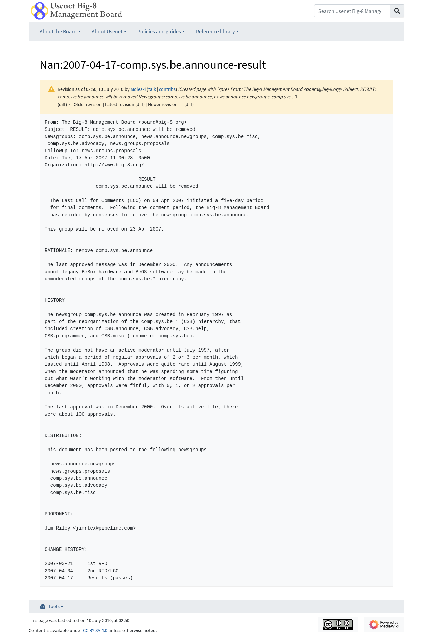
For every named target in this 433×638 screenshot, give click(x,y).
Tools (54, 606)
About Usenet (107, 31)
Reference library (215, 31)
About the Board (58, 31)
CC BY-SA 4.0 (95, 630)
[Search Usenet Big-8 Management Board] (352, 10)
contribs (167, 89)
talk (152, 89)
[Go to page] (397, 10)
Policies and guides (159, 31)
